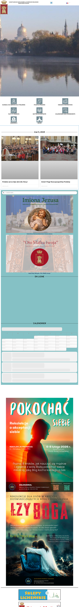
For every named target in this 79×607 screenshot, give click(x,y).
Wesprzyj (13, 123)
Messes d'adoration (65, 105)
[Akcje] (39, 119)
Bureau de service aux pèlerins (13, 105)
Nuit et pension (13, 114)
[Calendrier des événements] (65, 110)
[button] (51, 2)
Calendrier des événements (65, 114)
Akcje (39, 123)
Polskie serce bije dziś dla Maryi (14, 182)
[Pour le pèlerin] (39, 101)
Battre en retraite (39, 114)
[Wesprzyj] (14, 119)
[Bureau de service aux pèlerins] (14, 101)
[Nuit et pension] (14, 110)
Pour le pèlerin (39, 105)
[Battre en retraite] (39, 110)
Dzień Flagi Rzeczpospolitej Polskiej (55, 182)
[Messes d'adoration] (65, 101)
